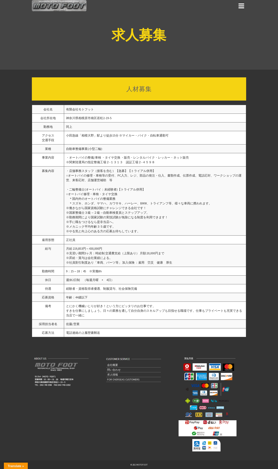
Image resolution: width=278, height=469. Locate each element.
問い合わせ (114, 370)
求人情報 (112, 374)
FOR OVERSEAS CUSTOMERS (123, 379)
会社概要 (112, 365)
